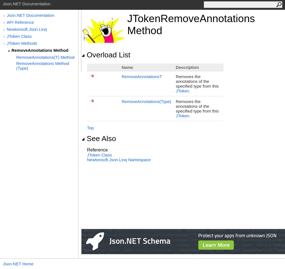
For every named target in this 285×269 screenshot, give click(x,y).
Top (90, 127)
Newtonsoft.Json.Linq (27, 29)
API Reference (20, 22)
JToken (182, 90)
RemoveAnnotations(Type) (146, 101)
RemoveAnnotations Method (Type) (42, 66)
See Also (98, 138)
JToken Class (19, 36)
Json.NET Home (18, 263)
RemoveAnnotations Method (39, 50)
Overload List (105, 55)
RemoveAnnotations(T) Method (45, 57)
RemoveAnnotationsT (142, 76)
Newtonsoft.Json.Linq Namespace (119, 159)
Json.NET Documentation (31, 15)
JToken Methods (22, 43)
